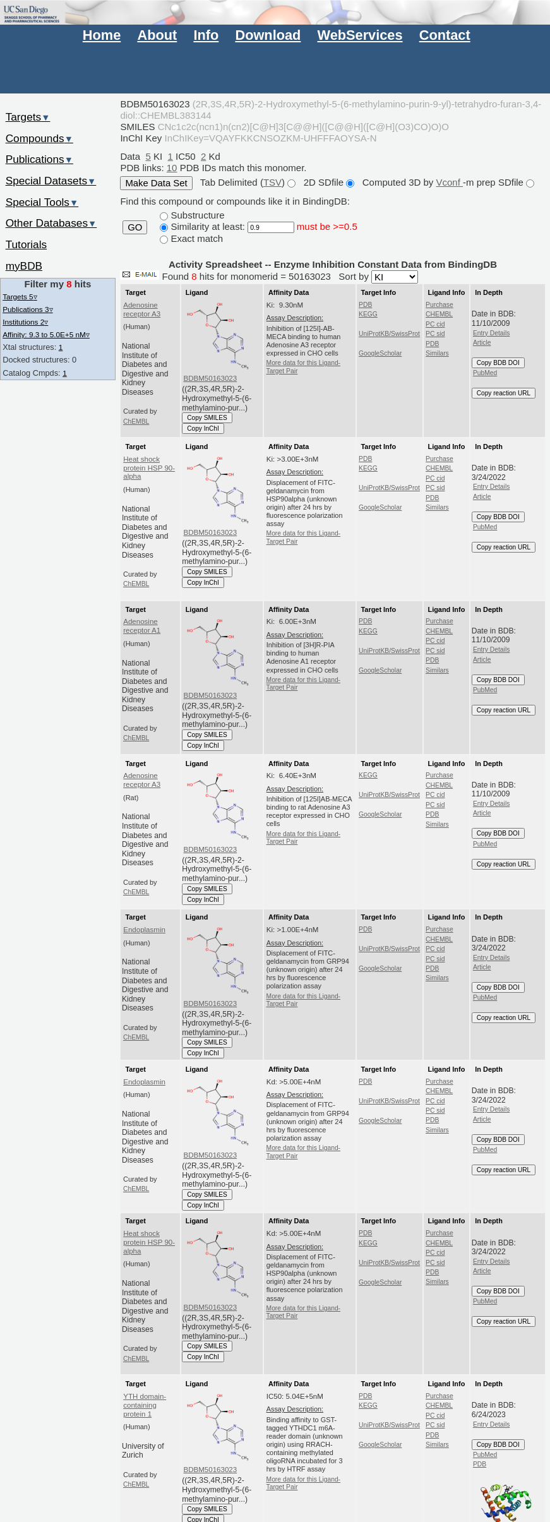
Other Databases (51, 223)
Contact (444, 35)
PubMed (485, 372)
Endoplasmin (144, 929)
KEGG (368, 314)
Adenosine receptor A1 (141, 626)
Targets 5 (20, 296)
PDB (365, 304)
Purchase (439, 304)
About (157, 35)
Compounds (39, 138)
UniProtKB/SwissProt (389, 333)
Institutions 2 (25, 322)
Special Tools (42, 202)
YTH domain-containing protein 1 (144, 1405)
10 (172, 167)
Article (482, 342)
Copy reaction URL (503, 393)
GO (135, 227)
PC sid (435, 333)
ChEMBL (136, 421)
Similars (437, 353)
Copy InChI (203, 428)
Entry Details (491, 333)
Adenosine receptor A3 (141, 309)
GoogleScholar (380, 353)
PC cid (435, 324)
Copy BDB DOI (498, 362)
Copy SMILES (207, 417)
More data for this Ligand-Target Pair (303, 366)
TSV (272, 182)
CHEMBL (439, 314)
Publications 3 (27, 309)
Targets (28, 117)
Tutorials (26, 244)
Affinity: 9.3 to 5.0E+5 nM (46, 334)
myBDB (24, 266)
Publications (39, 159)
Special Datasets (51, 180)
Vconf (449, 182)
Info (205, 35)
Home (102, 35)
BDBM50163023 (210, 378)
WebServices (360, 35)
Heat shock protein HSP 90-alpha (149, 468)
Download (268, 35)
